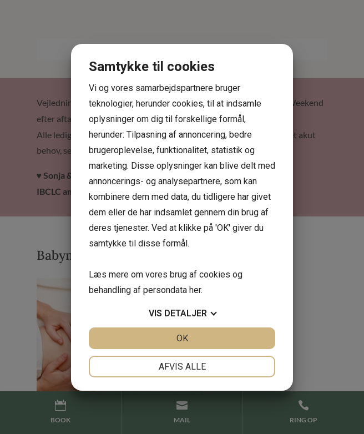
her (195, 290)
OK (182, 338)
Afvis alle (182, 366)
